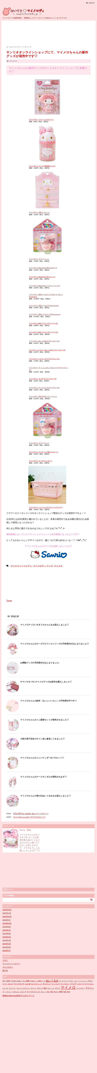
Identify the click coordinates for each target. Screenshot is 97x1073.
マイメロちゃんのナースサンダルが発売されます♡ (43, 777)
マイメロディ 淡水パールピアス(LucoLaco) (44, 305)
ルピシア (23, 992)
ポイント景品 (42, 988)
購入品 (5, 971)
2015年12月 (7, 923)
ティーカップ (56, 984)
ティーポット (65, 984)
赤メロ (56, 992)
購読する (8, 889)
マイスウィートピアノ (21, 566)
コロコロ (10, 984)
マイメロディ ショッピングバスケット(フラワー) (46, 507)
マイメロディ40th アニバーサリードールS (43, 332)
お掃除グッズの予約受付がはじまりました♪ (40, 663)
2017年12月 (7, 910)
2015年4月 (7, 940)
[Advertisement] (21, 870)
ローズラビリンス (33, 992)
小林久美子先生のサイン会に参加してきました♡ (42, 739)
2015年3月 (7, 944)
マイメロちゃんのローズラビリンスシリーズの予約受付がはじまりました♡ (54, 644)
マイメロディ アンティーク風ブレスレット (43, 452)
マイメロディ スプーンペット (39, 259)
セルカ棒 (27, 984)
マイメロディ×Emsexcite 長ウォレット (42, 277)
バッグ (73, 984)
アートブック (63, 981)
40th (4, 981)
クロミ (5, 960)
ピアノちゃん (89, 984)
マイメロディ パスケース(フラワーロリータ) (44, 359)
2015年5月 (7, 937)
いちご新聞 (25, 981)
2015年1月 (6, 951)
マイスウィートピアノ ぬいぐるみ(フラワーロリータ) (47, 350)
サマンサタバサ (19, 984)
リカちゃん (16, 992)
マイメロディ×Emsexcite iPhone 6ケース (43, 268)
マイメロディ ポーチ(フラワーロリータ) (42, 379)
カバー (76, 981)
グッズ (49, 566)
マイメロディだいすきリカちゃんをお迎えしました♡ (44, 625)
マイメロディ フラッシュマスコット (41, 119)
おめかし (33, 981)
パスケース (80, 984)
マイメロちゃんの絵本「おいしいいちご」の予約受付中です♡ (48, 701)
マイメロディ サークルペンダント (40, 461)
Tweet (9, 601)
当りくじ (43, 992)
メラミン (8, 992)
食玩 (68, 992)
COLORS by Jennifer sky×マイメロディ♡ (30, 814)
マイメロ (58, 566)
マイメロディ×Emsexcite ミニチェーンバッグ (44, 286)
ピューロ (5, 988)
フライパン (12, 988)
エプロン (71, 981)
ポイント (33, 988)
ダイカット (47, 984)
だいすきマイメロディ (24, 11)
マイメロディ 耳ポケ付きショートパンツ (43, 396)
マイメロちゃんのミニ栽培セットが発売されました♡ (44, 720)
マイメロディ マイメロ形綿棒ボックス (42, 166)
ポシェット (50, 988)
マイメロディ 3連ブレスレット (39, 212)
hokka (19, 981)
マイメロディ (39, 566)
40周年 (8, 981)
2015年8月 (7, 927)
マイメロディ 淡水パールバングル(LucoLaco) (44, 314)
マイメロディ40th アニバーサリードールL (43, 323)
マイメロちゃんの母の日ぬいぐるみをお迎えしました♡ (45, 796)
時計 (48, 992)
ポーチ (57, 988)
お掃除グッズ (41, 981)
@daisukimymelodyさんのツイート (18, 996)
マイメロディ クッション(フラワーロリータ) (44, 388)
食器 (64, 992)
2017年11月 (7, 913)
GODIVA (14, 981)
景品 (51, 992)
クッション (83, 981)
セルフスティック (36, 984)
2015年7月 (7, 930)
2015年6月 (7, 934)
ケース (5, 984)
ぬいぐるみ (52, 981)
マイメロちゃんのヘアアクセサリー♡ (29, 817)
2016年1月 (6, 920)
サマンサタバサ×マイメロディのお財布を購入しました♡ (46, 682)
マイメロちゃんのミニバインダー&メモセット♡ (42, 758)
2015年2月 (7, 947)
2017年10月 (7, 917)
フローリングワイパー (23, 988)
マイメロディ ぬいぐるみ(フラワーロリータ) (44, 341)
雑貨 (61, 992)
